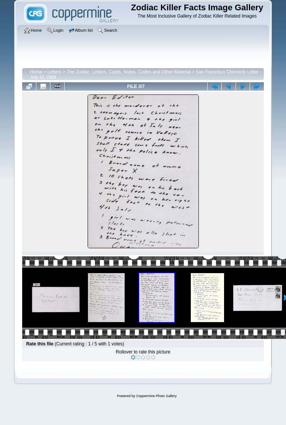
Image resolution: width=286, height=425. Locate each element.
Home (36, 72)
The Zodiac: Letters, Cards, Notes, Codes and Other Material (128, 72)
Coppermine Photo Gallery (156, 396)
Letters (54, 72)
